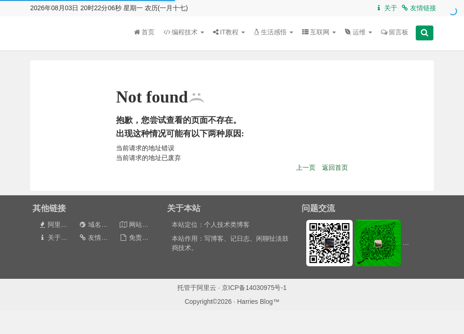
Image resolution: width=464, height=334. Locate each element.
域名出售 (96, 224)
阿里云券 (56, 224)
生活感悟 (273, 32)
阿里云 (206, 287)
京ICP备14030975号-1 (254, 287)
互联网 (319, 32)
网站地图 (137, 224)
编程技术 (183, 32)
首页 (144, 32)
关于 (385, 8)
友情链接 (418, 8)
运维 (358, 32)
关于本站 (56, 237)
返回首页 (335, 167)
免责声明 (137, 237)
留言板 (394, 32)
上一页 (306, 167)
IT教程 (229, 32)
